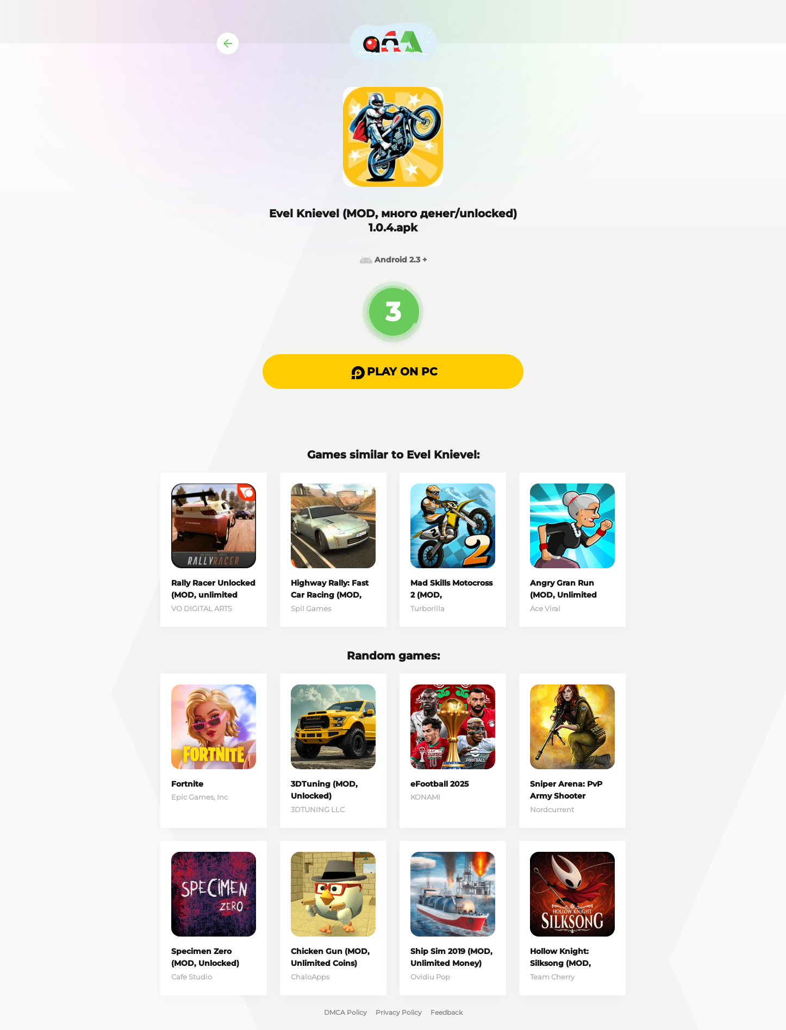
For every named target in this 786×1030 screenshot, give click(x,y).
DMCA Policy (345, 1012)
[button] (393, 371)
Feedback (447, 1012)
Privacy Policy (399, 1012)
